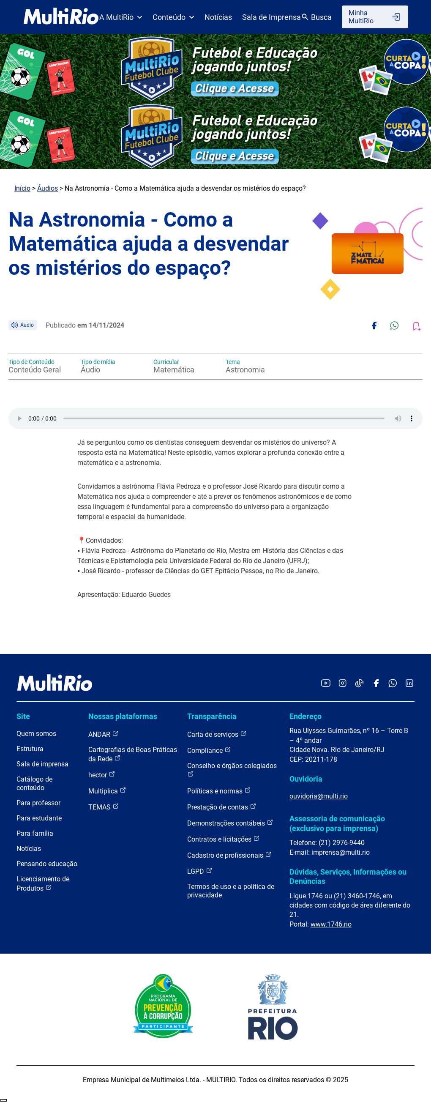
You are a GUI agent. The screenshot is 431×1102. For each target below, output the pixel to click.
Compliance (209, 750)
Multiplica (107, 790)
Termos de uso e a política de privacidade (230, 891)
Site (23, 716)
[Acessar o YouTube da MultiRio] (326, 684)
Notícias (218, 17)
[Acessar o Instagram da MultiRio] (342, 684)
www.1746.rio (331, 924)
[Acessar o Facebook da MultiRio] (376, 684)
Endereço (305, 716)
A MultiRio (120, 17)
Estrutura (30, 749)
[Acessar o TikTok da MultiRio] (359, 684)
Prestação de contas (221, 806)
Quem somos (36, 734)
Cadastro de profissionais (229, 854)
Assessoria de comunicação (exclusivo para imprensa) (337, 823)
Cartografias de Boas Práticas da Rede (132, 754)
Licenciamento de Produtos (42, 883)
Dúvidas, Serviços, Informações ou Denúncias (347, 876)
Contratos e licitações (223, 838)
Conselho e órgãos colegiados (232, 769)
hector (101, 774)
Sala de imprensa (42, 764)
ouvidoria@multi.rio (318, 796)
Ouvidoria (305, 778)
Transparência (212, 716)
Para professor (38, 803)
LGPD (200, 871)
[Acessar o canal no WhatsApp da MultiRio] (392, 684)
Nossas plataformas (122, 716)
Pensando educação (46, 864)
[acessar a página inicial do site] (61, 17)
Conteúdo (173, 17)
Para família (34, 833)
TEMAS (103, 806)
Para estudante (39, 818)
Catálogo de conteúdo (34, 783)
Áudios (47, 188)
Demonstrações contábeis (230, 822)
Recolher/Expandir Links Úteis (3, 1100)
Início (22, 188)
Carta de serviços (217, 734)
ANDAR (103, 734)
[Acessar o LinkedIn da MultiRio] (409, 684)
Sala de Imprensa (271, 17)
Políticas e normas (219, 790)
